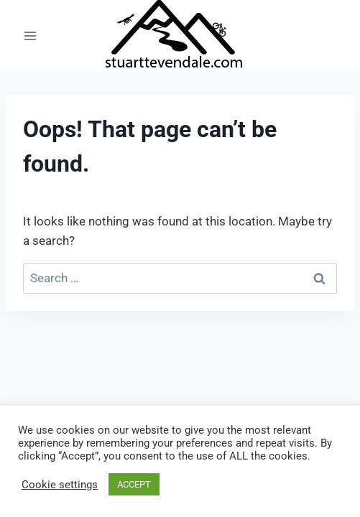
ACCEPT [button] (134, 484)
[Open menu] (30, 35)
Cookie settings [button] (60, 484)
